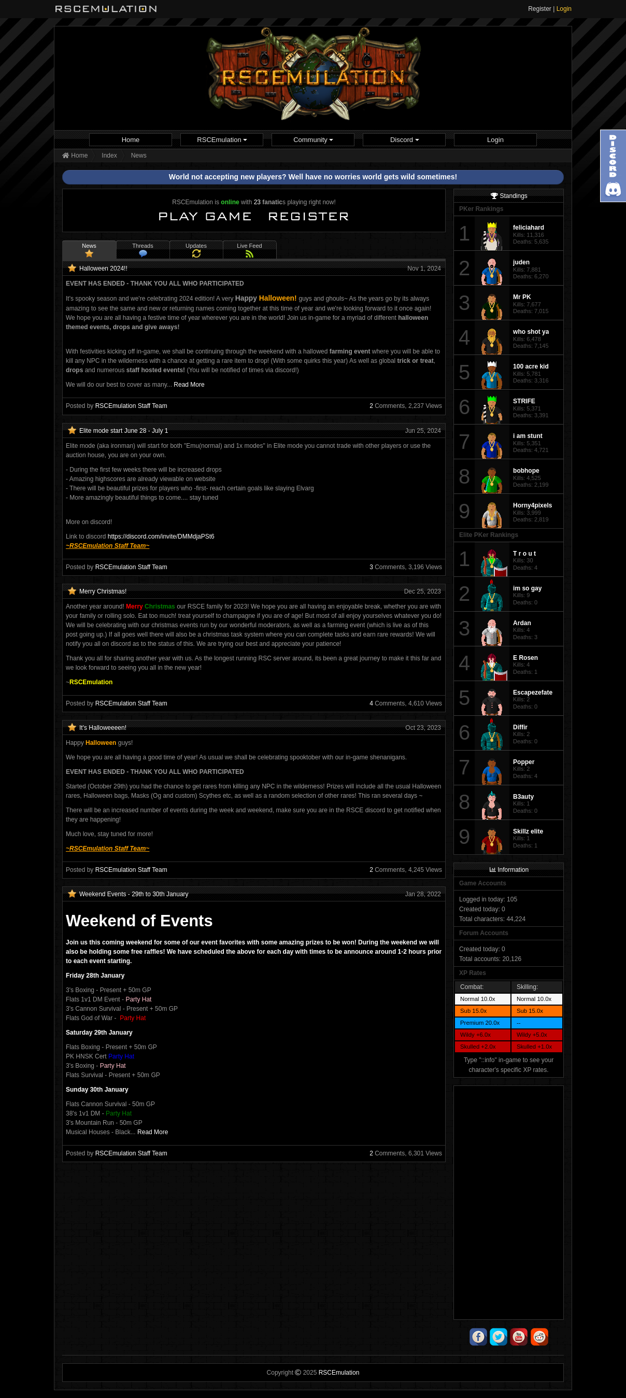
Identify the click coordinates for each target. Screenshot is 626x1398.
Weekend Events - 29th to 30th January (134, 894)
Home (131, 140)
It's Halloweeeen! (102, 727)
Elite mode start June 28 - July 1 (123, 430)
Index (109, 155)
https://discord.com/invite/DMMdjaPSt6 (161, 536)
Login (564, 8)
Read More (189, 384)
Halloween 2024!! (103, 268)
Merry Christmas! (102, 591)
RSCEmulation (222, 140)
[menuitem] (130, 139)
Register (539, 8)
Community (313, 140)
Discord (404, 140)
